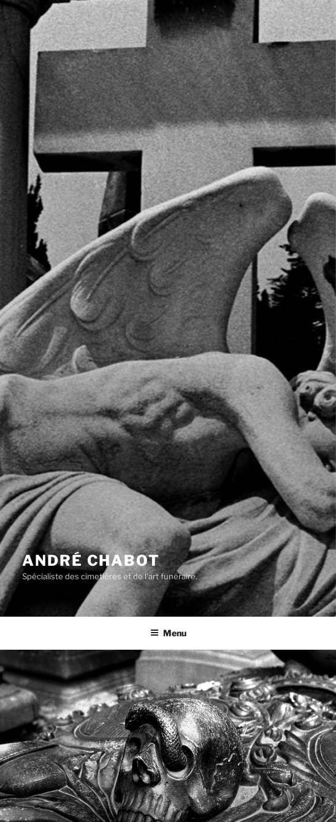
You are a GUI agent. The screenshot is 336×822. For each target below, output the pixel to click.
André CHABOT (91, 560)
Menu (168, 633)
